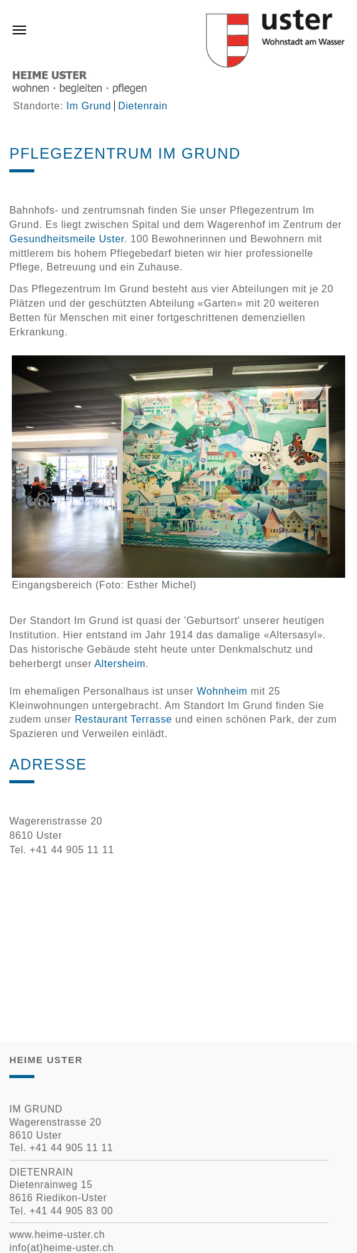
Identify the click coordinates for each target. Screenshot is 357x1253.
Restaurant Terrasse (123, 719)
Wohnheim (222, 691)
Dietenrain (142, 106)
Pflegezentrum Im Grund (125, 153)
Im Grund (88, 106)
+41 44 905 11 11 (71, 1147)
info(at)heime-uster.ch (61, 1247)
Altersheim (119, 663)
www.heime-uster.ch (57, 1234)
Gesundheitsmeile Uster (66, 239)
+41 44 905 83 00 (71, 1211)
